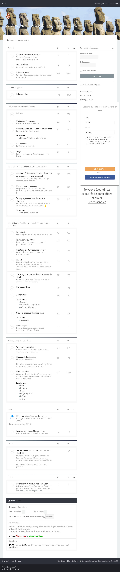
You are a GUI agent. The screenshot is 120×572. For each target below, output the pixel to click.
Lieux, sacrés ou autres (25, 239)
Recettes (22, 302)
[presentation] (102, 156)
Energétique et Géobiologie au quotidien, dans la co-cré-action (28, 224)
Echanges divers (22, 94)
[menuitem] (4, 3)
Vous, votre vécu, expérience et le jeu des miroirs (27, 166)
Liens (10, 409)
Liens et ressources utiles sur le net (30, 430)
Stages (19, 151)
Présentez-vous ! (23, 72)
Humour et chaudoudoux (26, 357)
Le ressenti (20, 231)
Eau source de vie (23, 287)
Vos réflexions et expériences (29, 304)
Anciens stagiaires (15, 87)
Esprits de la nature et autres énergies (31, 249)
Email (87, 117)
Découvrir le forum (86, 92)
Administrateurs (21, 536)
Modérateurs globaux (35, 536)
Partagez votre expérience (26, 186)
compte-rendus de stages (28, 213)
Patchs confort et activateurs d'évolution (32, 483)
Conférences (21, 143)
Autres (22, 399)
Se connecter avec (100, 177)
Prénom (88, 127)
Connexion (12, 507)
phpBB (12, 567)
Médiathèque (21, 325)
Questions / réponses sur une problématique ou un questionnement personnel (34, 174)
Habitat (19, 259)
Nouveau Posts (85, 96)
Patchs (10, 477)
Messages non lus (86, 99)
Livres (21, 391)
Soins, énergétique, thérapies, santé (30, 312)
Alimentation (21, 294)
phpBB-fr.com (14, 569)
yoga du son (24, 320)
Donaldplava (13, 547)
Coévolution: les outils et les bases (21, 106)
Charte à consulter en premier (28, 54)
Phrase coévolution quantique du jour (32, 138)
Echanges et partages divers (19, 340)
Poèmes (22, 396)
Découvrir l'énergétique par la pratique (31, 416)
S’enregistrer (22, 507)
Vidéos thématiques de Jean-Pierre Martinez (34, 128)
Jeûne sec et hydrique (27, 307)
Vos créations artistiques (25, 347)
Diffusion (19, 113)
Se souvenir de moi (37, 516)
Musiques (23, 388)
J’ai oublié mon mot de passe (19, 516)
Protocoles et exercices (25, 120)
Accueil (11, 47)
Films (21, 385)
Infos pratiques (22, 64)
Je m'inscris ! (99, 169)
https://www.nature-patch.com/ (31, 490)
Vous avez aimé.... (23, 371)
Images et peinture (26, 393)
